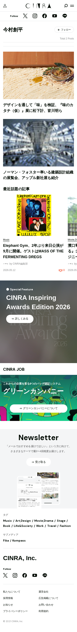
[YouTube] (54, 16)
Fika (6, 540)
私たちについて (11, 591)
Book (6, 525)
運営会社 (43, 591)
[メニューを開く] (72, 6)
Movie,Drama (43, 520)
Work (40, 525)
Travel (51, 525)
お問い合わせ (46, 604)
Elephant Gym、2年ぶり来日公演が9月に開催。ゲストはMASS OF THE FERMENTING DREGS (33, 251)
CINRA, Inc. (20, 558)
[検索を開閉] (66, 6)
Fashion (65, 525)
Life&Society (23, 525)
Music (7, 520)
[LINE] (64, 16)
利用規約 (43, 611)
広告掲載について (48, 598)
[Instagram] (35, 16)
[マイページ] (5, 6)
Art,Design (23, 520)
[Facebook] (44, 16)
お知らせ (8, 604)
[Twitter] (25, 16)
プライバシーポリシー (15, 611)
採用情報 (8, 598)
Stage (61, 520)
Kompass (19, 540)
